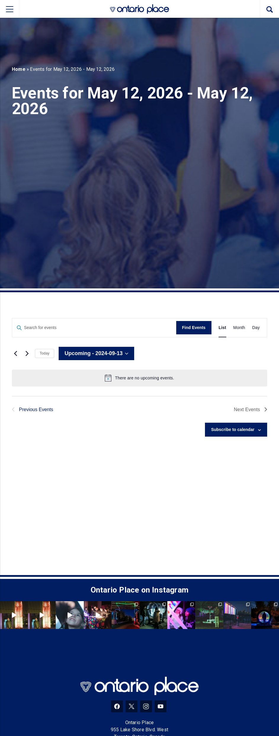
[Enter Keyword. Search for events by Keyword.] (94, 327)
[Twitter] (131, 706)
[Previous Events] (15, 353)
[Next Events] (27, 353)
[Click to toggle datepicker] (96, 353)
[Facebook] (117, 706)
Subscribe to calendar (232, 429)
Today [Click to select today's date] (44, 353)
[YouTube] (160, 706)
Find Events (194, 327)
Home (18, 69)
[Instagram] (146, 706)
